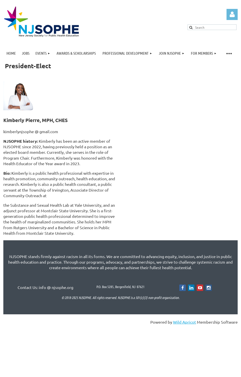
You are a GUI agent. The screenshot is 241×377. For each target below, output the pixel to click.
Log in (232, 14)
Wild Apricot (184, 322)
